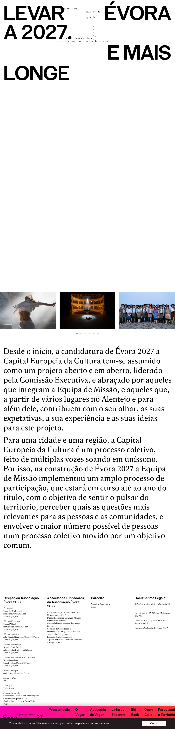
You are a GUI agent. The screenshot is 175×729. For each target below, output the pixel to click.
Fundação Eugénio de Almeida (59, 637)
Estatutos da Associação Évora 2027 (151, 628)
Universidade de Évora (56, 620)
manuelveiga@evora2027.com (16, 627)
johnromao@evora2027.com (27, 637)
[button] (77, 333)
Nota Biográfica (10, 616)
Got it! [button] (154, 723)
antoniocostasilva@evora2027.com (17, 650)
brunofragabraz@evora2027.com (17, 663)
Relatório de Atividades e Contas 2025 (152, 604)
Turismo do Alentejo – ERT (58, 634)
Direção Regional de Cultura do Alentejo (64, 618)
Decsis (93, 607)
